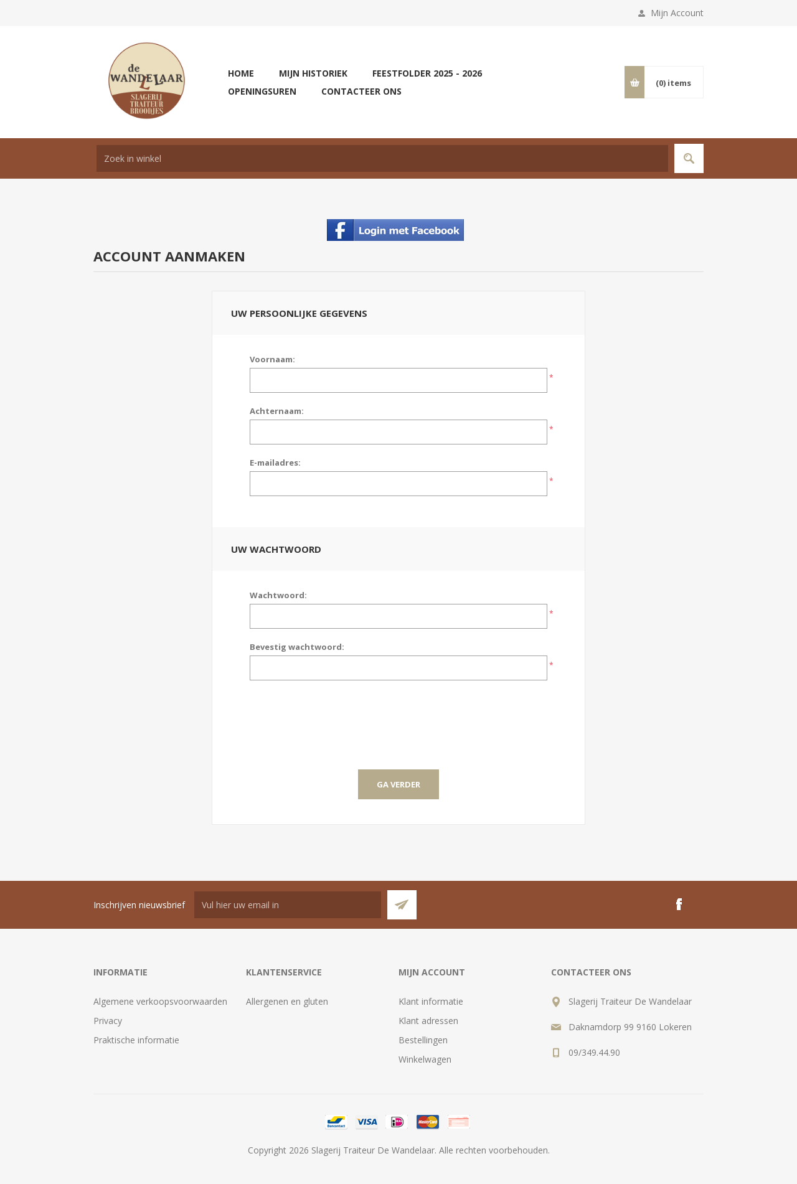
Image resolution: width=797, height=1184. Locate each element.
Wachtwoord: (278, 595)
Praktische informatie (136, 1040)
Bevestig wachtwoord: (297, 646)
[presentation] (398, 717)
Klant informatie (430, 1001)
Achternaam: (277, 410)
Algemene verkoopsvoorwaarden (160, 1001)
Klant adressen (428, 1021)
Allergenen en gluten (287, 1001)
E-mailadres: (275, 462)
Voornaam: (272, 359)
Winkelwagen (424, 1059)
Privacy (107, 1021)
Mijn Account (677, 13)
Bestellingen (423, 1040)
